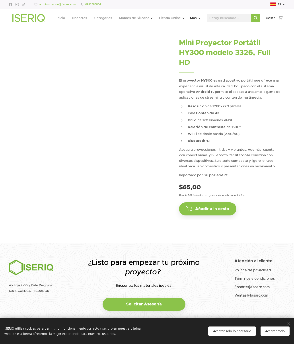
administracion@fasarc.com (57, 4)
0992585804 (93, 4)
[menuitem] (90, 17)
